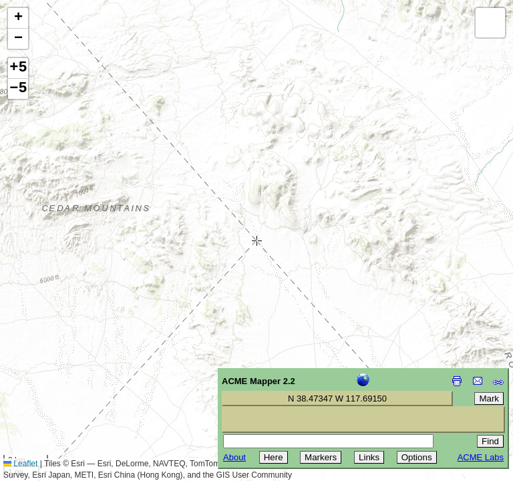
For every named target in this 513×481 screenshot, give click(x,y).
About (234, 457)
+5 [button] (18, 68)
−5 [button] (18, 89)
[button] (18, 18)
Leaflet (20, 463)
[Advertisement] (71, 386)
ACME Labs (481, 457)
